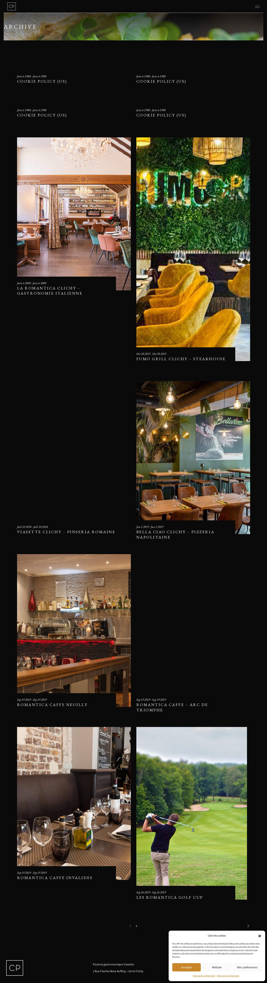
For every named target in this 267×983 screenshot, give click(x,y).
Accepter (186, 967)
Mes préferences (247, 967)
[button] (259, 936)
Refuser (217, 967)
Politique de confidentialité (204, 976)
